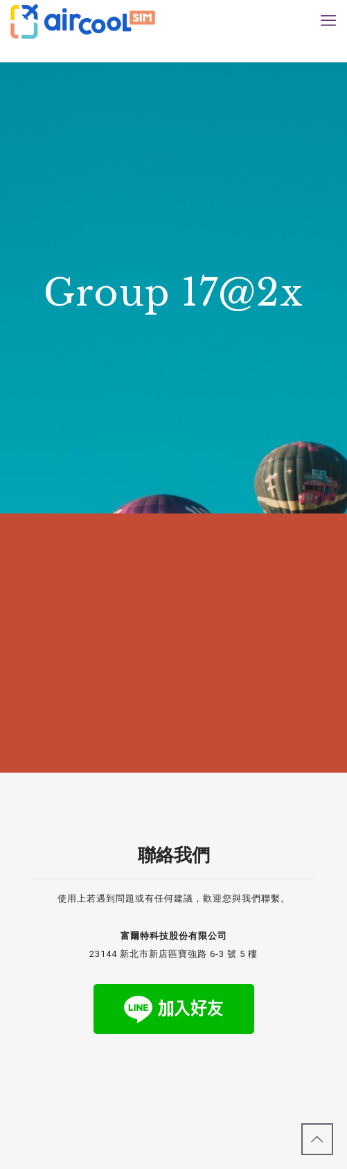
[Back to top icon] (317, 1139)
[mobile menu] (328, 21)
